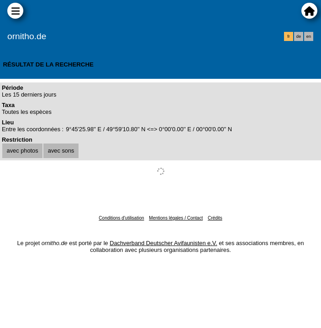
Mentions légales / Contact (176, 217)
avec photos (22, 150)
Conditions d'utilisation (121, 217)
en (308, 36)
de (298, 36)
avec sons (61, 150)
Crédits (215, 217)
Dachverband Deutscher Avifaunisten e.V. (163, 243)
